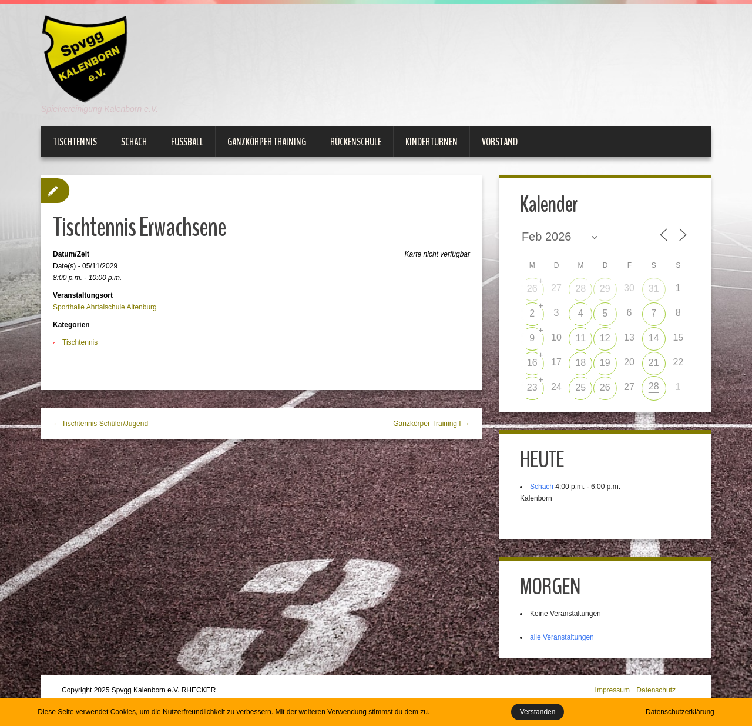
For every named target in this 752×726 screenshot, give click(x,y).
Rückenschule (355, 142)
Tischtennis (75, 142)
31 (654, 289)
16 (532, 363)
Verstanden (538, 712)
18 (580, 363)
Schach (134, 142)
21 (654, 363)
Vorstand (500, 142)
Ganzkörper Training (266, 142)
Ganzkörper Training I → (431, 423)
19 (605, 363)
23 (532, 387)
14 (654, 338)
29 (605, 289)
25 (580, 387)
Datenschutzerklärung (680, 712)
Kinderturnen (431, 142)
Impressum (612, 690)
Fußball (187, 142)
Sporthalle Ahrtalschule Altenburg (105, 307)
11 (580, 338)
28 (580, 289)
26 (532, 289)
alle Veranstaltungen (562, 637)
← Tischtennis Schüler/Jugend (100, 423)
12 (605, 338)
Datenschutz (656, 690)
